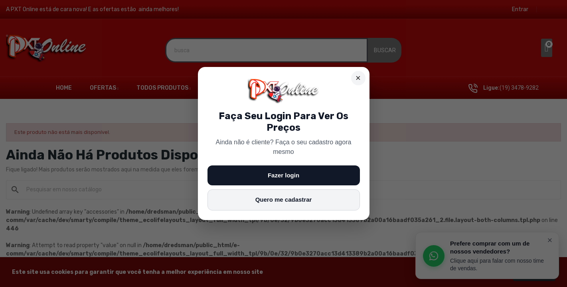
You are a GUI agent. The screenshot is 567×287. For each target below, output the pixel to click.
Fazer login (283, 175)
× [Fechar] (358, 78)
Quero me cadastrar (283, 199)
